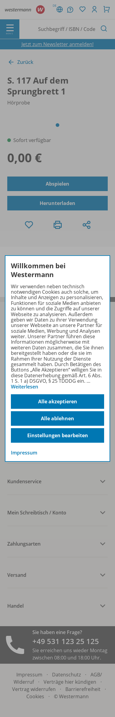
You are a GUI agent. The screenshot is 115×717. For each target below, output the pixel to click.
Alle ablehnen (57, 418)
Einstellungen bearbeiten (57, 435)
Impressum (24, 452)
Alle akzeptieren (57, 401)
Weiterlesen (24, 386)
